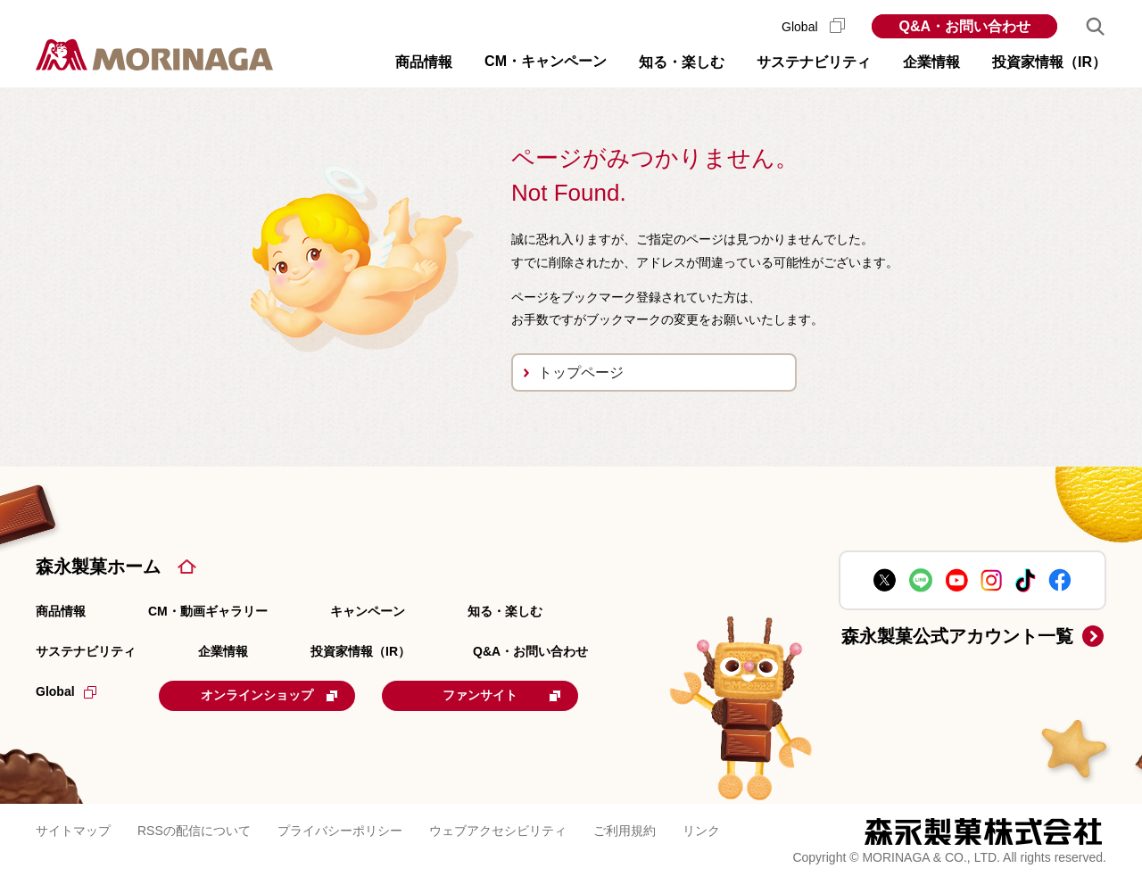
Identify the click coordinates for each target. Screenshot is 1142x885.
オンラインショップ (269, 695)
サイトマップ (73, 830)
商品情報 (61, 611)
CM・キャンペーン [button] (545, 61)
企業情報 (223, 651)
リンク (701, 830)
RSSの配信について (194, 830)
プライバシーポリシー (339, 830)
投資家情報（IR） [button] (1049, 62)
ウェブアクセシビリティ (498, 830)
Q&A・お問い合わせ (964, 26)
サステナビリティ (86, 651)
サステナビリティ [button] (814, 62)
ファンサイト (502, 695)
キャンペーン (367, 611)
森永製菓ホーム (98, 566)
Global (813, 27)
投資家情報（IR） (360, 651)
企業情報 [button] (931, 62)
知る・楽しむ (505, 611)
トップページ (581, 372)
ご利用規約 (624, 830)
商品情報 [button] (423, 62)
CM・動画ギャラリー (208, 611)
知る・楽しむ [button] (681, 62)
